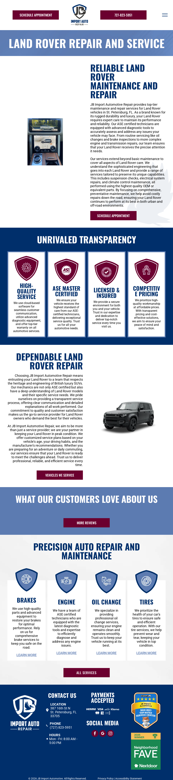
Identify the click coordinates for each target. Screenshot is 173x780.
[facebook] (94, 726)
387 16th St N (60, 701)
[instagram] (110, 726)
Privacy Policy (106, 771)
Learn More (26, 648)
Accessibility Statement (128, 771)
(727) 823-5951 (61, 720)
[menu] (165, 15)
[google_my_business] (102, 726)
